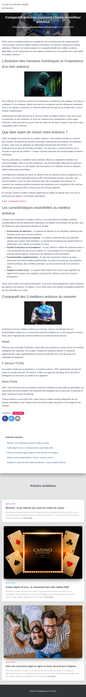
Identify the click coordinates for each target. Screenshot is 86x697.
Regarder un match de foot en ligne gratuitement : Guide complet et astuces (36, 462)
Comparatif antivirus (17, 201)
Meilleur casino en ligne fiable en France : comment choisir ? (30, 458)
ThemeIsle (52, 691)
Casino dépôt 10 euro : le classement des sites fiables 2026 (30, 448)
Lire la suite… (28, 518)
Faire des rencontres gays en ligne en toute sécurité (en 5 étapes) (32, 453)
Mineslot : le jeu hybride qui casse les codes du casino (28, 443)
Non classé (18, 413)
